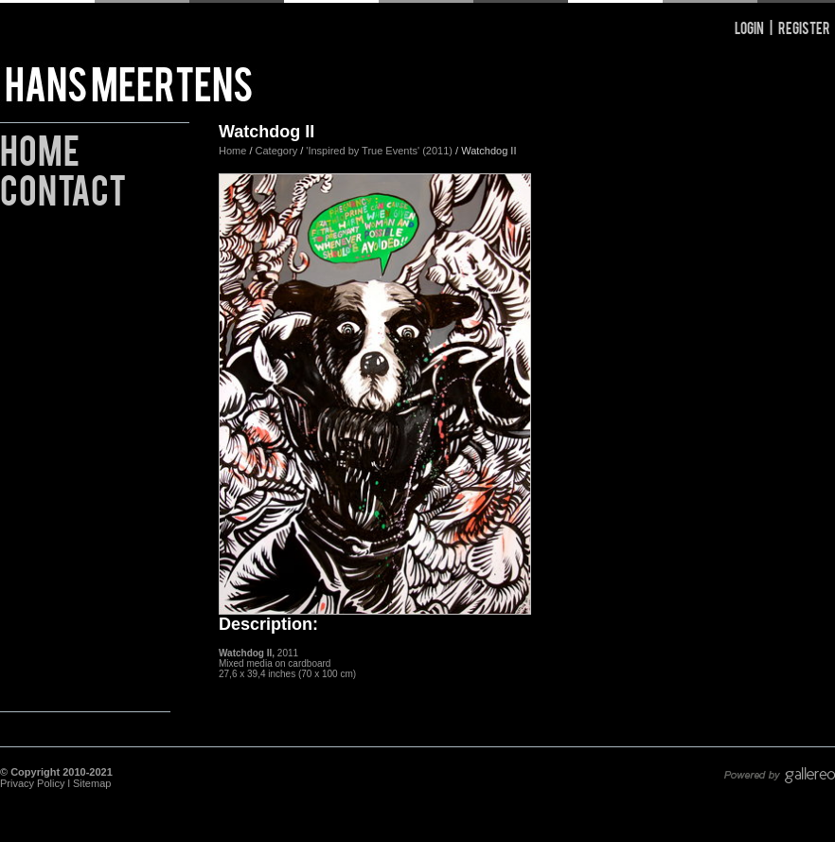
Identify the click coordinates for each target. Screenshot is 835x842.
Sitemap (92, 783)
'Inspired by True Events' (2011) (379, 150)
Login (749, 27)
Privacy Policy (32, 783)
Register (804, 27)
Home (40, 147)
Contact (63, 187)
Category (278, 150)
